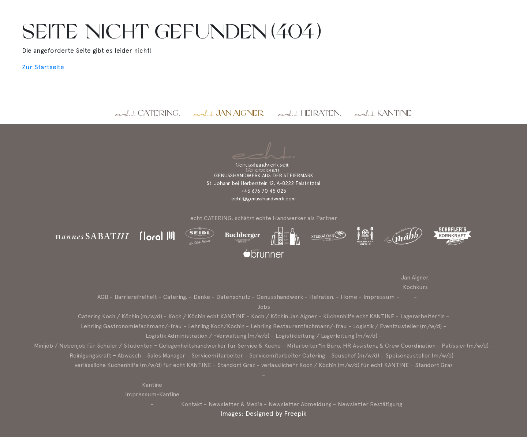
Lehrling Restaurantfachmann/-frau (299, 326)
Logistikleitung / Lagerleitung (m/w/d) (326, 335)
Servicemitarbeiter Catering (287, 355)
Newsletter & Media (235, 404)
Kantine (394, 113)
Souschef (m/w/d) (355, 355)
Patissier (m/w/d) (465, 345)
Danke (202, 296)
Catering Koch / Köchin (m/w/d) (120, 316)
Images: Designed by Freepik (263, 413)
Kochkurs (415, 287)
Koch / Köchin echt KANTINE (206, 316)
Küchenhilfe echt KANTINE (358, 316)
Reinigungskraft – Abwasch (105, 355)
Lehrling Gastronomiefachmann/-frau (131, 326)
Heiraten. (320, 113)
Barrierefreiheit (136, 296)
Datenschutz (233, 296)
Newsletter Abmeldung (300, 404)
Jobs (263, 306)
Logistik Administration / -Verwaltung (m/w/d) (207, 335)
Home (349, 296)
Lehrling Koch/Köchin (216, 326)
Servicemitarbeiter (217, 355)
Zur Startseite (43, 67)
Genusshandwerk (280, 296)
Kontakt (191, 404)
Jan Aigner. (240, 113)
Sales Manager (166, 355)
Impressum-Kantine (152, 394)
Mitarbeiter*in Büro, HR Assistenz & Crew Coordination (361, 345)
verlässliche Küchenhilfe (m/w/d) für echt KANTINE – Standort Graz (165, 365)
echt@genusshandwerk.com (263, 198)
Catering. (159, 113)
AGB (102, 296)
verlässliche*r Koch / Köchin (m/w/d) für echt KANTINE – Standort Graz (357, 365)
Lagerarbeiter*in (422, 316)
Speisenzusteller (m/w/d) (419, 355)
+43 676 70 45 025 (263, 191)
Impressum (379, 296)
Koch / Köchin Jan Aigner (284, 316)
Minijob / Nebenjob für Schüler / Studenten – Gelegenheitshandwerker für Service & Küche (157, 345)
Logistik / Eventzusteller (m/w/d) (397, 326)
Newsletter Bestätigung (370, 404)
